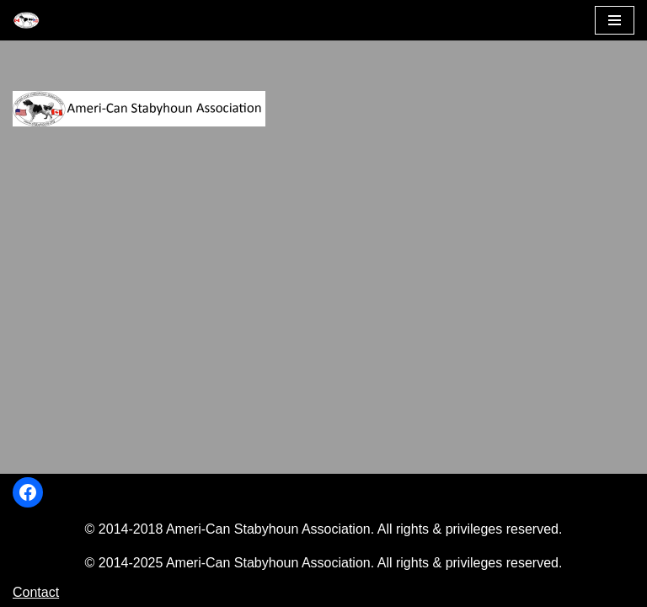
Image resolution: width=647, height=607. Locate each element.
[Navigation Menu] (614, 20)
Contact (36, 592)
